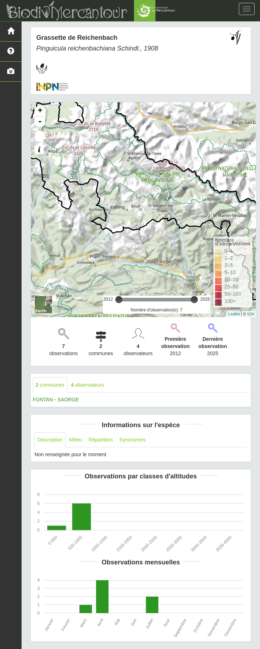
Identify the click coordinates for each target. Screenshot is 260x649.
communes (50, 385)
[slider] (118, 299)
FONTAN (43, 399)
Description (49, 440)
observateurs (87, 385)
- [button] (39, 121)
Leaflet (234, 314)
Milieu (75, 440)
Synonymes (132, 440)
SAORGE (68, 399)
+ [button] (40, 111)
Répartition (101, 440)
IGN (250, 314)
